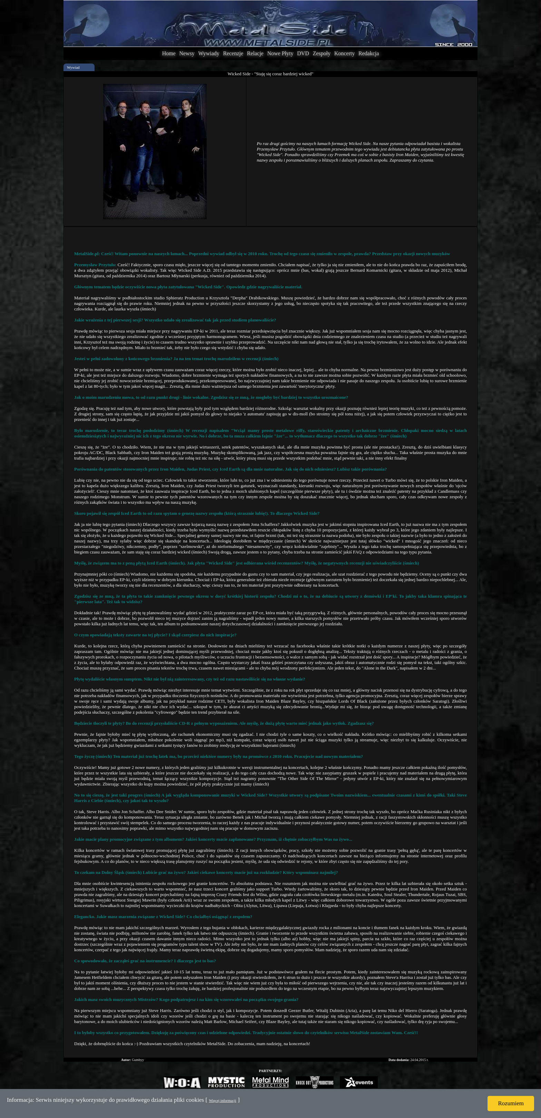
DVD (303, 53)
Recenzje (233, 53)
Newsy (186, 53)
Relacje (255, 53)
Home (169, 53)
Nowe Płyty (280, 53)
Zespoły (322, 53)
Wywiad (73, 67)
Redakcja (368, 53)
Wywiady (208, 53)
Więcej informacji (222, 1100)
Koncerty (344, 53)
